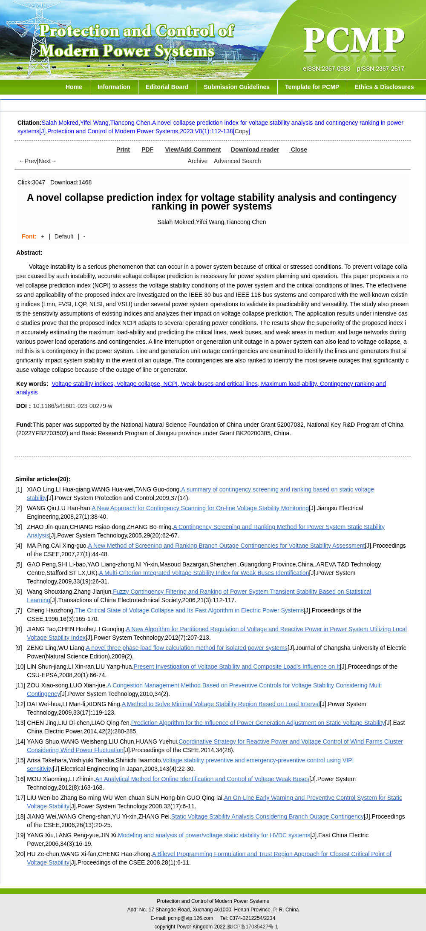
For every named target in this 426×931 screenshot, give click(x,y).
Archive (198, 161)
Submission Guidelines (237, 86)
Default (64, 236)
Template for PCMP (312, 86)
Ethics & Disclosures (384, 86)
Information (114, 86)
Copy (242, 131)
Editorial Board (167, 86)
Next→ (47, 161)
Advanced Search (237, 161)
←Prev (28, 161)
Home (74, 86)
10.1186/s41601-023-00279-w (72, 405)
